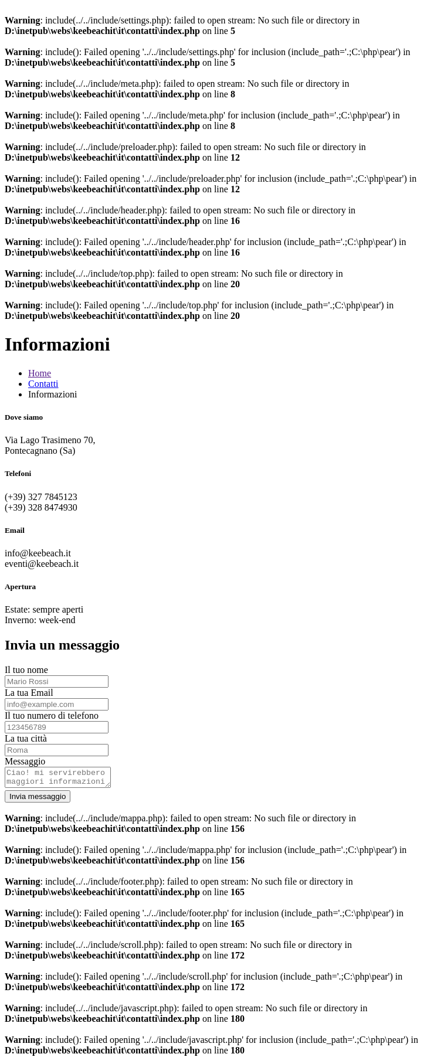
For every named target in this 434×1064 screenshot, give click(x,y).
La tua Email (29, 693)
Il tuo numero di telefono (52, 715)
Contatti (43, 384)
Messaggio (25, 761)
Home (39, 373)
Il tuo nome (26, 670)
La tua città (26, 738)
